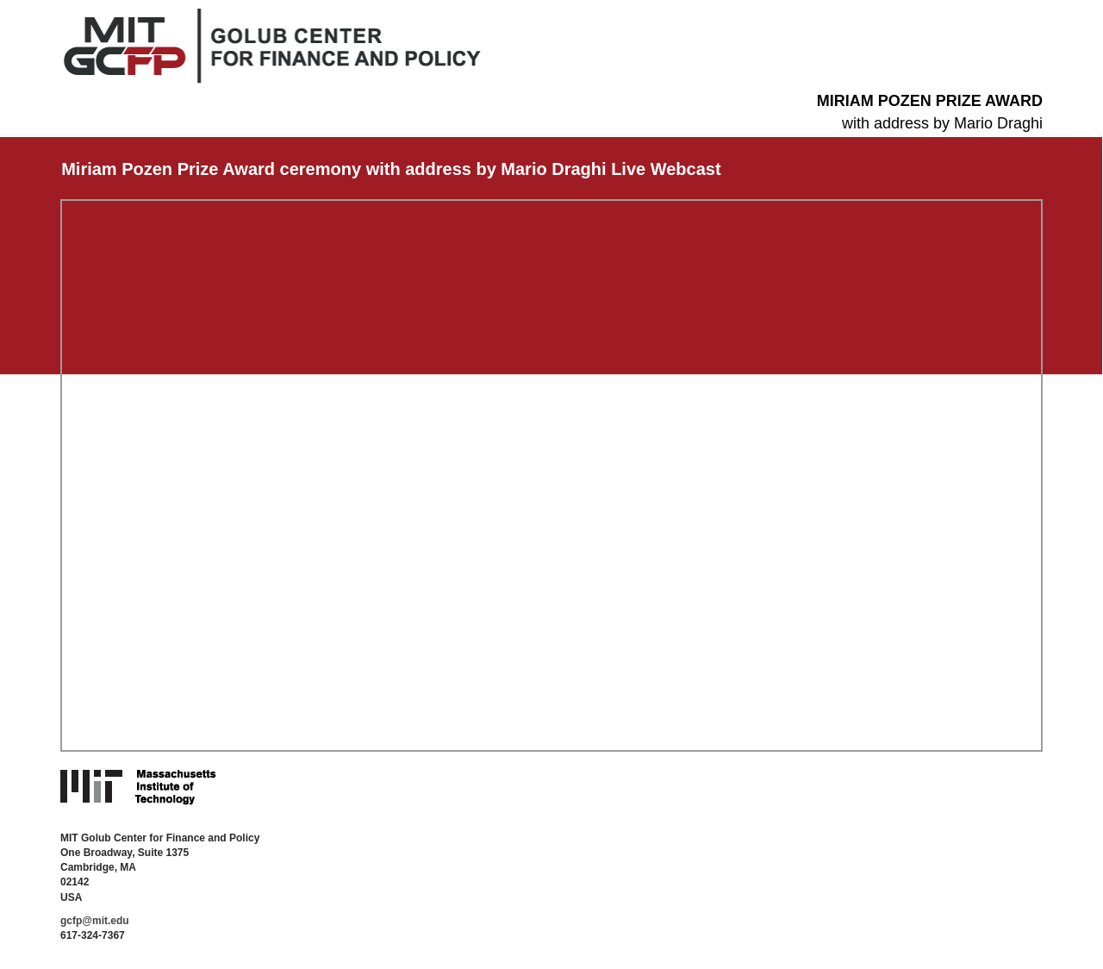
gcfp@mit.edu (94, 921)
